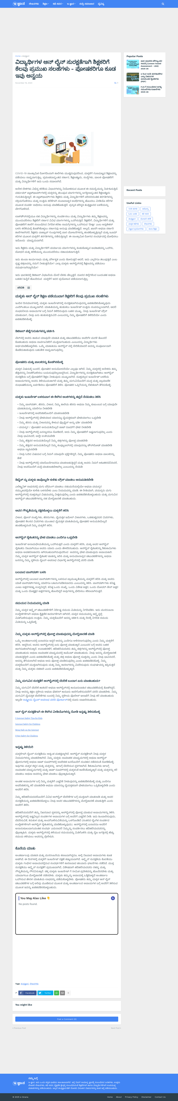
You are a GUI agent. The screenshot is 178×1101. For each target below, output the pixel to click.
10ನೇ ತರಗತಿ (132, 209)
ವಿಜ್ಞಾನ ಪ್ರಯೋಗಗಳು (136, 229)
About (119, 1097)
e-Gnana (24, 1097)
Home (18, 56)
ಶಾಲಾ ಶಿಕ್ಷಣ (153, 229)
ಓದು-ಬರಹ (132, 214)
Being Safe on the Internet (27, 730)
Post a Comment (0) (66, 1019)
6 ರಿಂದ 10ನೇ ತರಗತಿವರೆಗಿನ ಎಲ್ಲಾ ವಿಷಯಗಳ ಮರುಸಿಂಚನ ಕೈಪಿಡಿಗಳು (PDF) (151, 78)
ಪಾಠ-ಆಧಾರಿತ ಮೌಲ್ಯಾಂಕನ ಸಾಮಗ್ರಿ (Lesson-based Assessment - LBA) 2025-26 (151, 65)
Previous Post (20, 1028)
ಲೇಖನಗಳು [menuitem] (34, 4)
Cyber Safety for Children (26, 736)
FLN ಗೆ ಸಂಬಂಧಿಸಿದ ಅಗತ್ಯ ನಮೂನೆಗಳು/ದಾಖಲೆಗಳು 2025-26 (151, 89)
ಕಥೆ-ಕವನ (145, 214)
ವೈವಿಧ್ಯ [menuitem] (101, 4)
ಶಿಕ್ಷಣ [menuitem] (45, 4)
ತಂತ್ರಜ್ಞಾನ (25, 56)
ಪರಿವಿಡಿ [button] (20, 287)
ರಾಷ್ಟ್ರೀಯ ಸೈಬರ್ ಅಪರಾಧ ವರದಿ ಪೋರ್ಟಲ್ (45, 699)
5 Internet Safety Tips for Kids (28, 718)
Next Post (115, 1028)
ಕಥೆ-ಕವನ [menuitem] (57, 4)
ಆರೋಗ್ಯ (145, 209)
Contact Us (160, 1097)
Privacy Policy (131, 1097)
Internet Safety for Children (27, 724)
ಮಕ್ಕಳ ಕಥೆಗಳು (133, 224)
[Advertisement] (89, 30)
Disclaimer (146, 1097)
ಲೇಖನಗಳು (34, 984)
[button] (162, 3)
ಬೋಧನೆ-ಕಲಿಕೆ (145, 219)
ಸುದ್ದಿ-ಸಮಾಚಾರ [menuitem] (86, 4)
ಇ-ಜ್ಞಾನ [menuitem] (70, 4)
